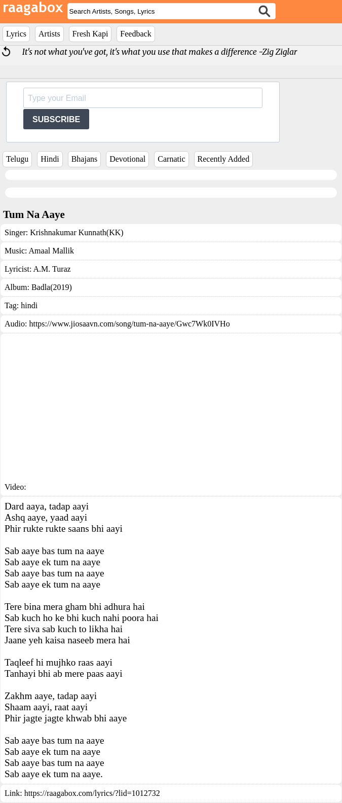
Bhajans (84, 159)
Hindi (50, 159)
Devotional (127, 159)
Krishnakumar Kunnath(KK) (76, 232)
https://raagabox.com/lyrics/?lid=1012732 (92, 793)
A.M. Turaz (51, 269)
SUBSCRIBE (56, 119)
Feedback (135, 33)
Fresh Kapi (90, 33)
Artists (49, 33)
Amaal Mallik (51, 250)
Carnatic (171, 159)
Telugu (17, 159)
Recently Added (224, 159)
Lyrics (16, 33)
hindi (29, 305)
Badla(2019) (51, 287)
